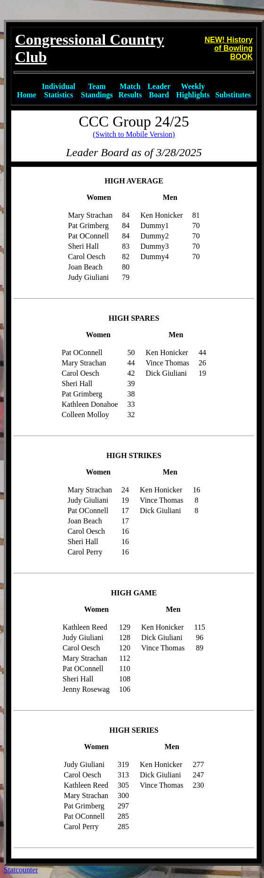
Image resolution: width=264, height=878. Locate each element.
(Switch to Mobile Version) (134, 134)
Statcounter (21, 870)
